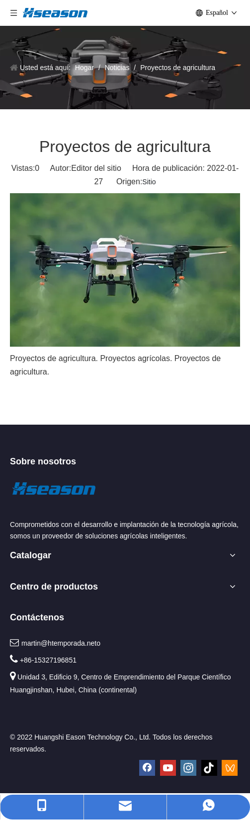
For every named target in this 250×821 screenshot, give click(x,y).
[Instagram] (188, 768)
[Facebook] (147, 768)
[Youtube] (168, 768)
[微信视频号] (230, 768)
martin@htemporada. (54, 643)
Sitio (149, 182)
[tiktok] (209, 768)
